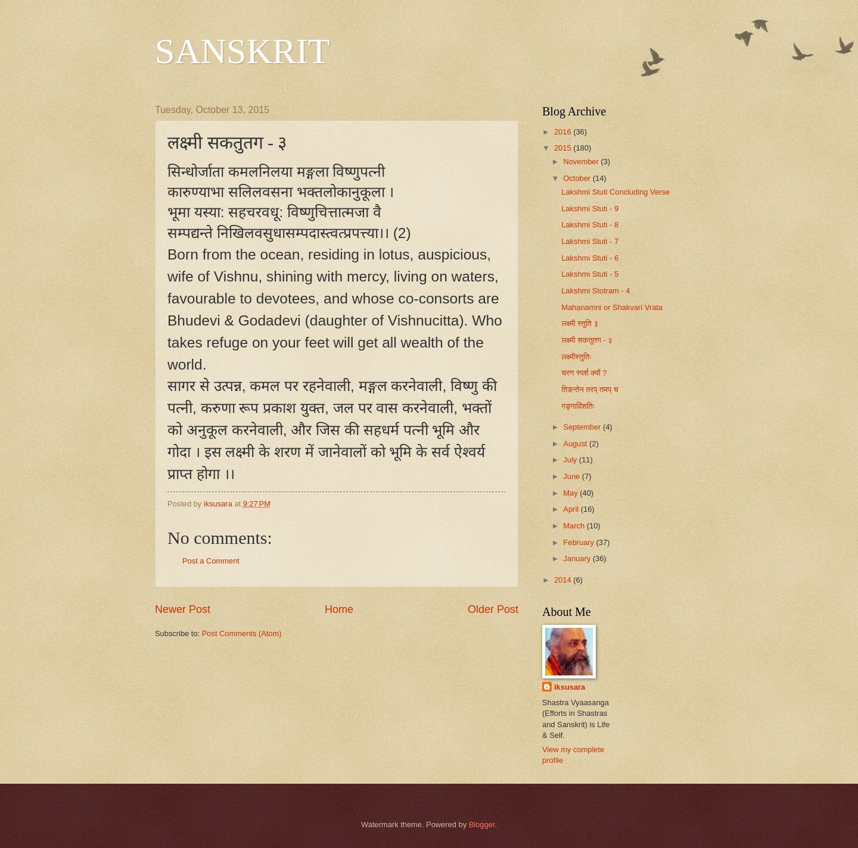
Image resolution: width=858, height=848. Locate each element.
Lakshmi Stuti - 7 (589, 241)
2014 (563, 579)
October (577, 178)
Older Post (493, 609)
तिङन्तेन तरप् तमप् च (589, 389)
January (577, 558)
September (583, 427)
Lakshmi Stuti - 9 (589, 208)
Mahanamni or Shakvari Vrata (612, 307)
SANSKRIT (242, 51)
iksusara (569, 687)
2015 (563, 147)
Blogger (482, 824)
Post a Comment (211, 560)
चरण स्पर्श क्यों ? (584, 372)
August (576, 443)
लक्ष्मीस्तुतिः (576, 356)
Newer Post (182, 609)
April (571, 509)
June (572, 476)
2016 (563, 131)
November (582, 161)
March (574, 525)
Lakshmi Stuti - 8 (589, 224)
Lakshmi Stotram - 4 (595, 290)
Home (339, 609)
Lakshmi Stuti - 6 (589, 258)
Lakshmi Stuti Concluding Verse (615, 191)
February (579, 542)
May (571, 493)
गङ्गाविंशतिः (578, 406)
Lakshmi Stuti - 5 (589, 274)
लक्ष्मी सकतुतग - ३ (586, 340)
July (571, 459)
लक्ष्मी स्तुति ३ (579, 323)
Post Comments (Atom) (242, 633)
